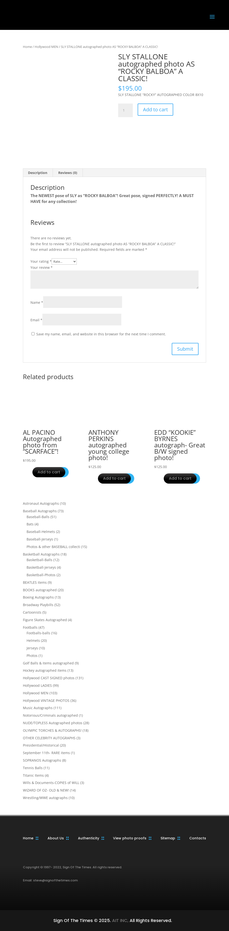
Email (36, 320)
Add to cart (155, 109)
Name (36, 302)
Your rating (41, 261)
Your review (41, 267)
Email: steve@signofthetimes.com (50, 880)
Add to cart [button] (49, 472)
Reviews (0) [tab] (67, 172)
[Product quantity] (125, 110)
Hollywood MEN (46, 46)
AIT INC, (119, 920)
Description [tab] (37, 172)
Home (27, 46)
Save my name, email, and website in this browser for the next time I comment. (101, 334)
